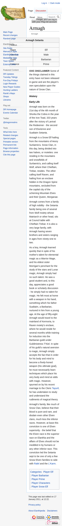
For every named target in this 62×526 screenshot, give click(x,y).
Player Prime (38, 479)
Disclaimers (52, 511)
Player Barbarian (40, 475)
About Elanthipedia (36, 511)
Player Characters (41, 483)
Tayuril (55, 388)
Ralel (36, 463)
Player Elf (48, 472)
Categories (35, 472)
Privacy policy (34, 505)
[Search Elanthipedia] (54, 17)
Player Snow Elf (40, 486)
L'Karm (52, 463)
